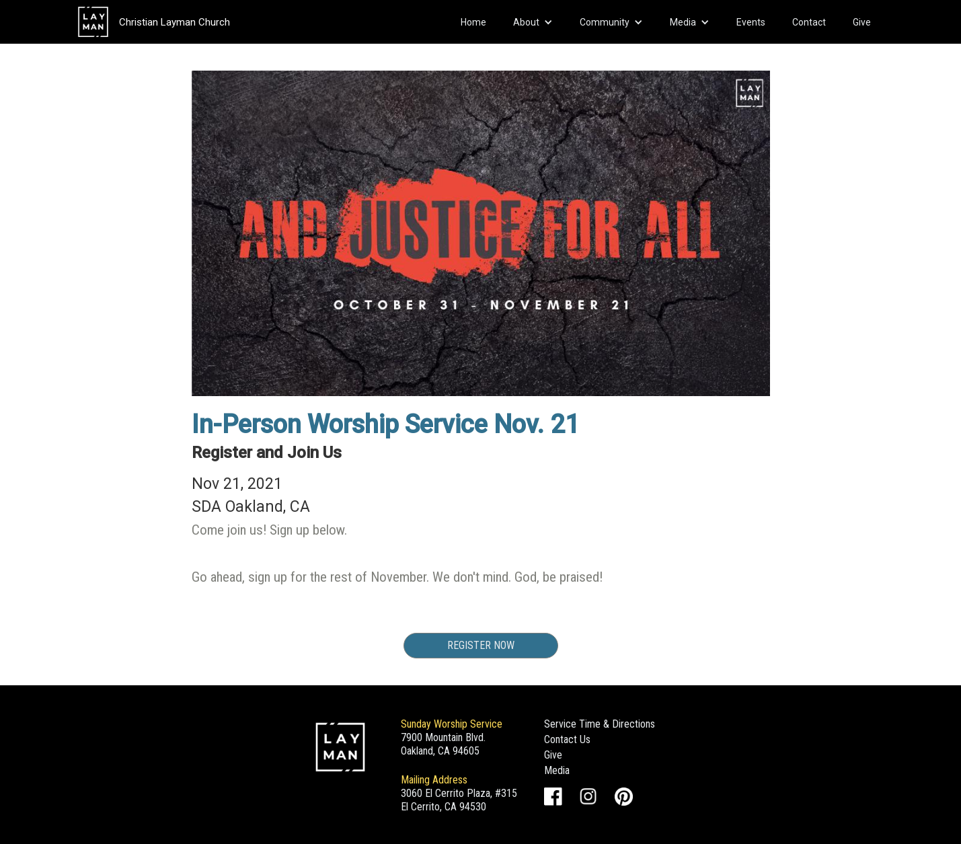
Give (862, 22)
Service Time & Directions (599, 724)
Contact (809, 22)
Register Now (480, 645)
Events (750, 22)
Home (473, 22)
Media (557, 770)
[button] (533, 22)
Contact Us (567, 739)
